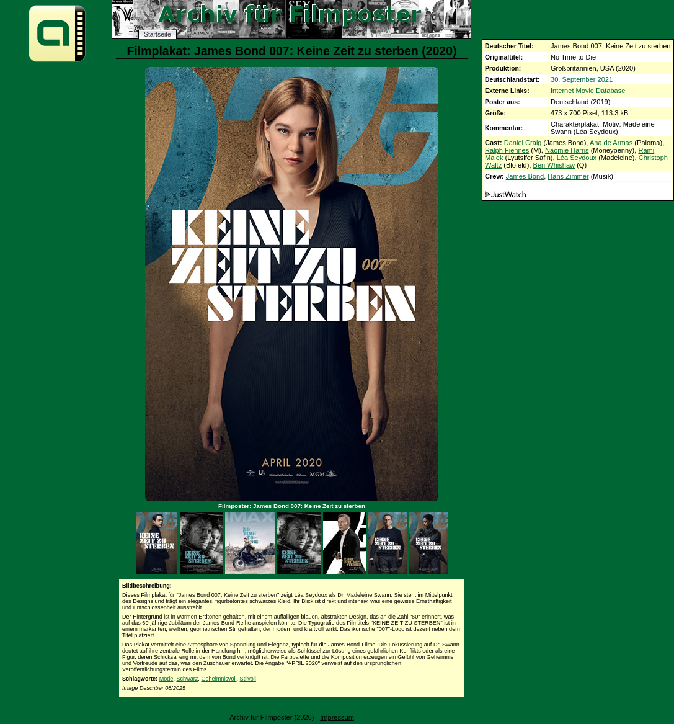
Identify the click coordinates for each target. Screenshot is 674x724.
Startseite (157, 34)
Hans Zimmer (568, 176)
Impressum (337, 717)
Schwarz (187, 679)
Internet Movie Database (588, 90)
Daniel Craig (523, 142)
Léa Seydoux (577, 157)
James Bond (525, 176)
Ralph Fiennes (507, 150)
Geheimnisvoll (218, 679)
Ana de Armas (611, 142)
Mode (166, 679)
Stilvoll (248, 679)
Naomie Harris (567, 150)
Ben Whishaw (554, 165)
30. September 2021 (582, 79)
